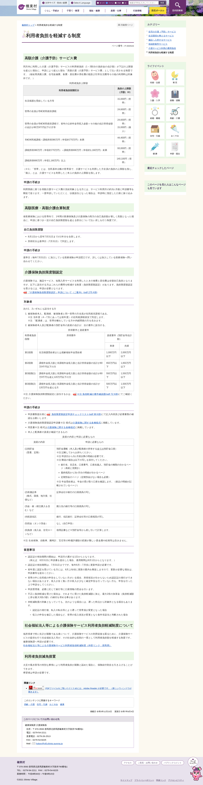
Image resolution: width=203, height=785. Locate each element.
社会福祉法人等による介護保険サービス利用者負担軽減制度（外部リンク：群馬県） (67, 645)
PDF (119, 3)
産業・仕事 (116, 10)
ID (125, 3)
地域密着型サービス (157, 44)
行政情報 (137, 10)
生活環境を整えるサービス (161, 36)
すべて (102, 3)
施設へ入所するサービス (160, 40)
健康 (62, 704)
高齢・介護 (29, 704)
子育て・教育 (73, 10)
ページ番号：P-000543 (123, 46)
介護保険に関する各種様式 (87, 422)
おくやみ (53, 704)
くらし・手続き (51, 10)
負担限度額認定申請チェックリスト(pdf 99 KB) (74, 414)
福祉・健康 (94, 10)
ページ (111, 3)
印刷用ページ (127, 25)
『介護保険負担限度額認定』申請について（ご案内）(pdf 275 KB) (60, 292)
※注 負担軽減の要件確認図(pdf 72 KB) (95, 394)
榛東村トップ (28, 25)
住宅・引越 (42, 704)
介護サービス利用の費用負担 (162, 48)
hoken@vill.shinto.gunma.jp (49, 743)
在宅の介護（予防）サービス (162, 31)
